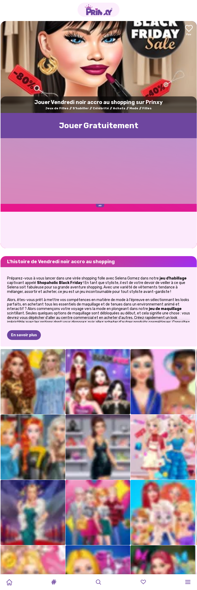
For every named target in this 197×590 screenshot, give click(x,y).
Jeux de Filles (57, 108)
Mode (133, 108)
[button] (54, 582)
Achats (119, 108)
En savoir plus (24, 335)
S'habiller (81, 108)
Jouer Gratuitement (98, 125)
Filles (147, 108)
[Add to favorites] (189, 30)
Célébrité (101, 108)
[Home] (9, 582)
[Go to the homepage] (98, 9)
